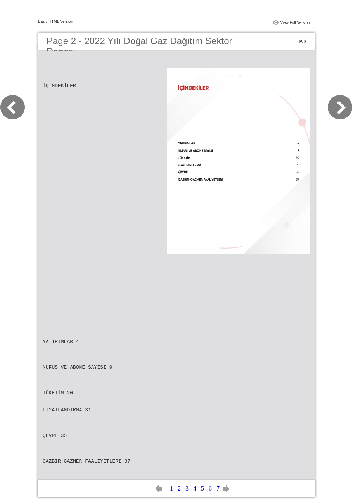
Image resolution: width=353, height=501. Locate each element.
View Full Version (295, 23)
